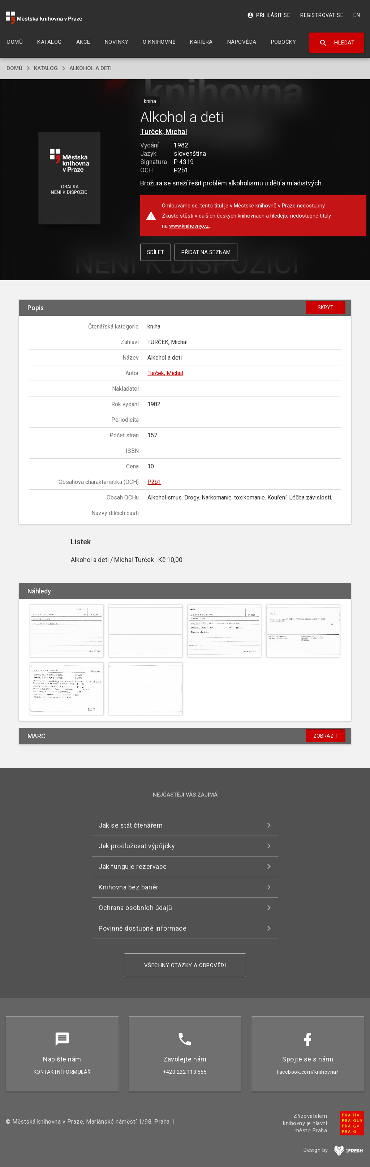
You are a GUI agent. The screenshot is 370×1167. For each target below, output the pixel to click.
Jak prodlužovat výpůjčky (137, 846)
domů (14, 68)
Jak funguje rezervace (133, 866)
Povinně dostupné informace (142, 928)
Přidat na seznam (206, 252)
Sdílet (155, 252)
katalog (46, 68)
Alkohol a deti (90, 68)
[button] (69, 178)
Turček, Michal (163, 131)
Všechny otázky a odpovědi (185, 965)
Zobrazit (325, 736)
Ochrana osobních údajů (135, 907)
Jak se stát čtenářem (131, 825)
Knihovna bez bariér (129, 887)
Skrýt (326, 307)
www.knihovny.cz (189, 226)
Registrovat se (321, 15)
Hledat (337, 43)
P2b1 (154, 482)
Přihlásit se (268, 15)
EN (356, 15)
